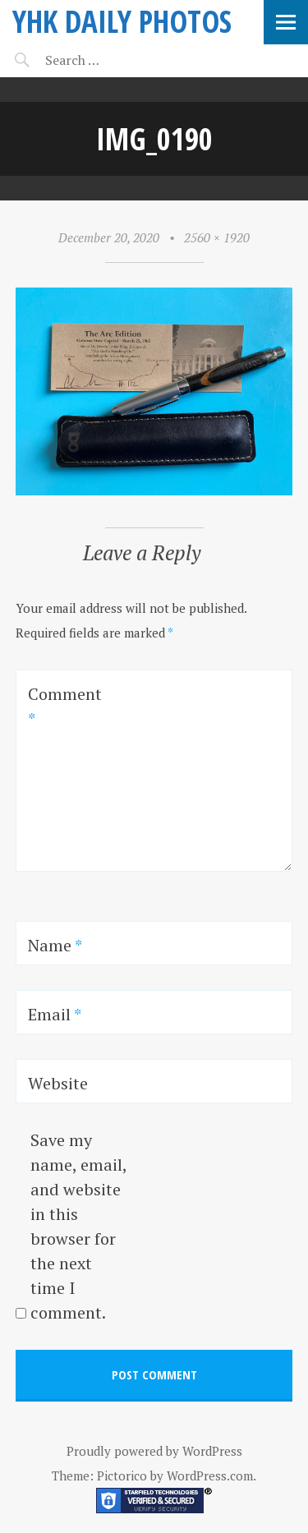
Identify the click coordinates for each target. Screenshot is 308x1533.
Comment (65, 706)
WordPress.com (210, 1475)
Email (54, 1014)
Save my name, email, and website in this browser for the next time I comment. (78, 1226)
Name (55, 945)
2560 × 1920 (217, 237)
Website (58, 1083)
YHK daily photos (122, 21)
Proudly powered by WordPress (154, 1451)
